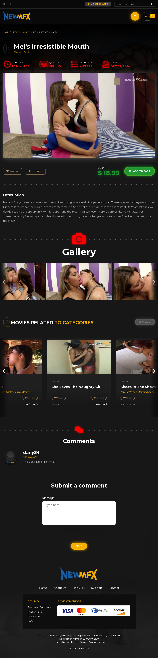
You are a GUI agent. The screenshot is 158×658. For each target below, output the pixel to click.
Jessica (18, 392)
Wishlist (12, 171)
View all (145, 322)
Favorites (35, 171)
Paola (26, 392)
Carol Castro (6, 392)
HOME (5, 32)
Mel (26, 52)
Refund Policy (35, 616)
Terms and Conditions (39, 607)
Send (79, 546)
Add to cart (139, 171)
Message (48, 498)
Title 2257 (78, 587)
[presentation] (4, 281)
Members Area (98, 4)
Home (43, 587)
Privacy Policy (35, 612)
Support (96, 587)
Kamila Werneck (129, 392)
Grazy (18, 52)
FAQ (30, 621)
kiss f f (15, 32)
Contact (113, 587)
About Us (60, 587)
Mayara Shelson (147, 392)
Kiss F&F (56, 381)
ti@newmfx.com (69, 642)
